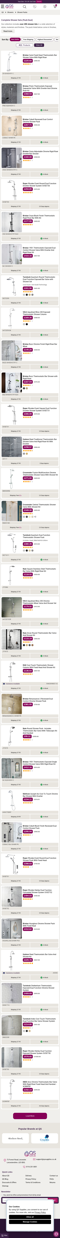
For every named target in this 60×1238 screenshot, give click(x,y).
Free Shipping (28, 39)
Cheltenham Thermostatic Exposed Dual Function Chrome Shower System (38, 988)
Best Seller (15, 39)
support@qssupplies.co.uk (44, 1159)
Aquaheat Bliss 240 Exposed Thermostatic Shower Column (36, 313)
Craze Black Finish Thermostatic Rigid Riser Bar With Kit (39, 217)
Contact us (54, 1176)
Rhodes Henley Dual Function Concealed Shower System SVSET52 (37, 891)
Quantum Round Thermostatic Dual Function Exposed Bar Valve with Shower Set (39, 279)
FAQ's (52, 1179)
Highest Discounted (45, 39)
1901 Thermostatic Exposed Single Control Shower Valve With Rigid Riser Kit (40, 763)
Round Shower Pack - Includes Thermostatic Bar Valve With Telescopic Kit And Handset (40, 730)
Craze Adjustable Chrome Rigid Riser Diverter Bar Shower (40, 152)
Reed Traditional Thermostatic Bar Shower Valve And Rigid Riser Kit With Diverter (40, 441)
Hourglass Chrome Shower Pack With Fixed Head (39, 924)
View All (39, 45)
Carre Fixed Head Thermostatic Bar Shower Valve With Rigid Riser (40, 56)
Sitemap (5, 1186)
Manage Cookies (30, 1222)
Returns (52, 1182)
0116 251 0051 (30, 1167)
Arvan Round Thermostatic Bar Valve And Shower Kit (39, 634)
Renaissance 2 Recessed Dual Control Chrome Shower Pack (38, 700)
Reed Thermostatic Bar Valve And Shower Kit (39, 955)
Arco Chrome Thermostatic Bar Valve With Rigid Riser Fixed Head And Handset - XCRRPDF (40, 1084)
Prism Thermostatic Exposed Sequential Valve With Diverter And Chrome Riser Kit (40, 88)
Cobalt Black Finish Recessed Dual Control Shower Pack (40, 827)
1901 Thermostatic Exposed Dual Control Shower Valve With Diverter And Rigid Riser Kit (39, 250)
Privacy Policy (31, 1179)
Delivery (29, 1176)
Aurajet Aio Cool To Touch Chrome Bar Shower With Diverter (40, 795)
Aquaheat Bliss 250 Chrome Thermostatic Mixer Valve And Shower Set (39, 602)
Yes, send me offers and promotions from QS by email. (22, 1195)
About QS (5, 1176)
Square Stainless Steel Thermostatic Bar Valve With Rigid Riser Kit (39, 570)
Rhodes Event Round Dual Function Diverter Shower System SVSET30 (39, 184)
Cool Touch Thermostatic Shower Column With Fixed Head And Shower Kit (39, 666)
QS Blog (5, 1179)
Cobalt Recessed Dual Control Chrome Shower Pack (38, 120)
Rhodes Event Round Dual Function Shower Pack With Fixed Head (39, 859)
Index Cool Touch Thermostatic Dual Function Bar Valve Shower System (39, 1020)
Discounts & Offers (9, 1182)
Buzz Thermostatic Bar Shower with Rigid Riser (40, 377)
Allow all (30, 1217)
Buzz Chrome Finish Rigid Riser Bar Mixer (40, 345)
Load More (30, 1116)
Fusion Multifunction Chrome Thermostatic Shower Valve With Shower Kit (40, 474)
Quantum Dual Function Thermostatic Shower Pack (36, 536)
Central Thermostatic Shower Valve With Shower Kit (39, 506)
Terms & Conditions (33, 1182)
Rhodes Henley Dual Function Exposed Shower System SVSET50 (37, 1052)
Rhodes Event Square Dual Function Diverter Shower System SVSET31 (40, 409)
